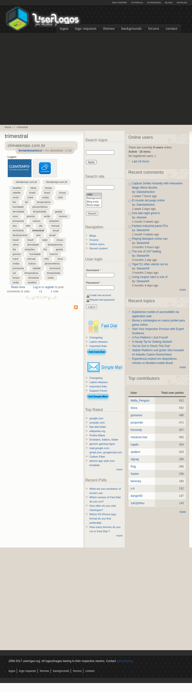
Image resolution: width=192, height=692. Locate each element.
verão (47, 216)
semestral (18, 230)
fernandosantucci (30, 150)
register (49, 287)
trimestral (23, 127)
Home (8, 127)
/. (14, 127)
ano (15, 225)
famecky (136, 481)
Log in (37, 287)
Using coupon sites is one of (149, 277)
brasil (32, 192)
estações (54, 221)
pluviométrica (39, 206)
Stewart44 (143, 230)
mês (28, 225)
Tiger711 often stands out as (150, 264)
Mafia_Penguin (140, 400)
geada (58, 211)
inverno (63, 216)
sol (26, 202)
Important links (98, 346)
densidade (18, 211)
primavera (18, 221)
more (119, 469)
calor (60, 197)
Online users (97, 244)
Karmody (136, 430)
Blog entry (94, 202)
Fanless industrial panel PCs (150, 226)
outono (36, 221)
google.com (96, 418)
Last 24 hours (140, 161)
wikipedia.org (97, 431)
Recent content (99, 248)
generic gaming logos (102, 443)
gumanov (136, 415)
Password (93, 282)
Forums (153, 28)
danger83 (137, 495)
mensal (55, 225)
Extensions (154, 2)
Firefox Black (97, 435)
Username (93, 270)
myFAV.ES (182, 2)
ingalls (135, 444)
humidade (18, 206)
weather (17, 187)
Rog (133, 466)
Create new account (100, 295)
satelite (17, 192)
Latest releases (99, 341)
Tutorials (137, 2)
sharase (142, 217)
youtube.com (97, 422)
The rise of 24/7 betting (146, 251)
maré (30, 197)
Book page (94, 205)
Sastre (135, 474)
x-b (133, 488)
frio (14, 202)
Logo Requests (86, 28)
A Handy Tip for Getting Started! (152, 341)
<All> (94, 195)
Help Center (119, 2)
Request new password (102, 299)
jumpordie (137, 422)
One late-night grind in (146, 213)
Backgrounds (131, 28)
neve (15, 216)
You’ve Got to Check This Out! (151, 346)
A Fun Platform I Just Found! (150, 337)
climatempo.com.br (26, 182)
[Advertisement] (44, 78)
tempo (48, 187)
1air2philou (138, 503)
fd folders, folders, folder (104, 439)
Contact (171, 28)
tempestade (39, 211)
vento (16, 197)
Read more (18, 287)
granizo (31, 216)
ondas (45, 197)
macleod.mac (139, 437)
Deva (134, 408)
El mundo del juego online (148, 200)
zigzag (135, 459)
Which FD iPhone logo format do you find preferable (103, 518)
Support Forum (98, 390)
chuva (62, 192)
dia (40, 225)
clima (33, 187)
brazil (47, 192)
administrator (125, 661)
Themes (109, 28)
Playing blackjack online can (149, 238)
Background (94, 198)
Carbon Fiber (97, 456)
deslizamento (20, 235)
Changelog (96, 337)
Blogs (168, 2)
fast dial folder (98, 426)
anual (56, 230)
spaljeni (135, 452)
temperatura (44, 202)
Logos (64, 28)
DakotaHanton (146, 192)
